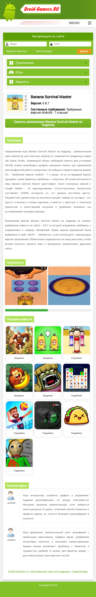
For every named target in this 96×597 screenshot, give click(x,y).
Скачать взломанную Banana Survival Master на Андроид (48, 123)
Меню (80, 23)
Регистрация (44, 51)
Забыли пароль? (16, 51)
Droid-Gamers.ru (18, 571)
